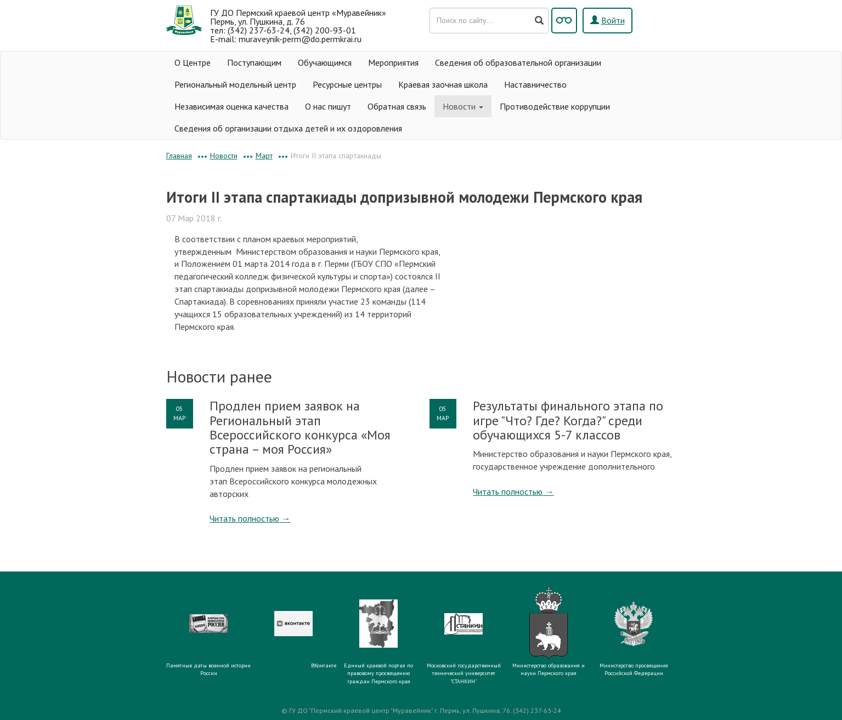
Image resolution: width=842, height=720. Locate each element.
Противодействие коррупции (555, 106)
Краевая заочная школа (443, 84)
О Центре (192, 62)
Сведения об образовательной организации (518, 62)
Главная (179, 156)
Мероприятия (393, 62)
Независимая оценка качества (231, 106)
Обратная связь (397, 106)
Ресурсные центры (347, 84)
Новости (463, 106)
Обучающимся (325, 62)
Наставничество (535, 84)
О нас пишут (328, 106)
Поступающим (254, 62)
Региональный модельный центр (235, 84)
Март (264, 156)
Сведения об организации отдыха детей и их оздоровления (288, 128)
